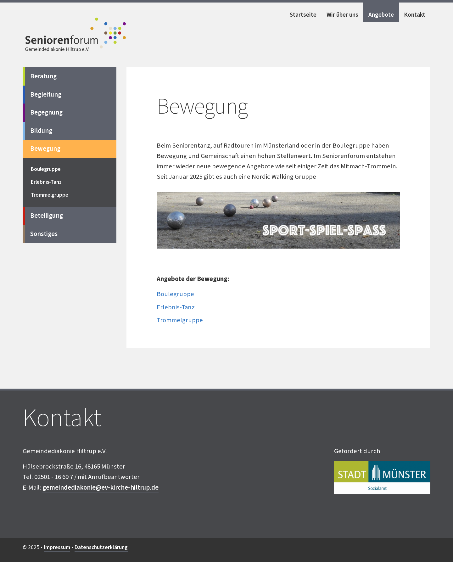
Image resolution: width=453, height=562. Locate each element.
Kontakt (414, 14)
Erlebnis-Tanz (176, 307)
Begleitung (45, 94)
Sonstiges (44, 234)
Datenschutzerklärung (101, 547)
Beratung (43, 76)
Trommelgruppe (180, 320)
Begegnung (46, 112)
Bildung (41, 130)
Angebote (381, 14)
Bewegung (45, 148)
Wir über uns (342, 14)
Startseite (303, 14)
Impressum (57, 547)
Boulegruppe (175, 294)
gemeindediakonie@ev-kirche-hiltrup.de (100, 487)
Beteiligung (46, 215)
